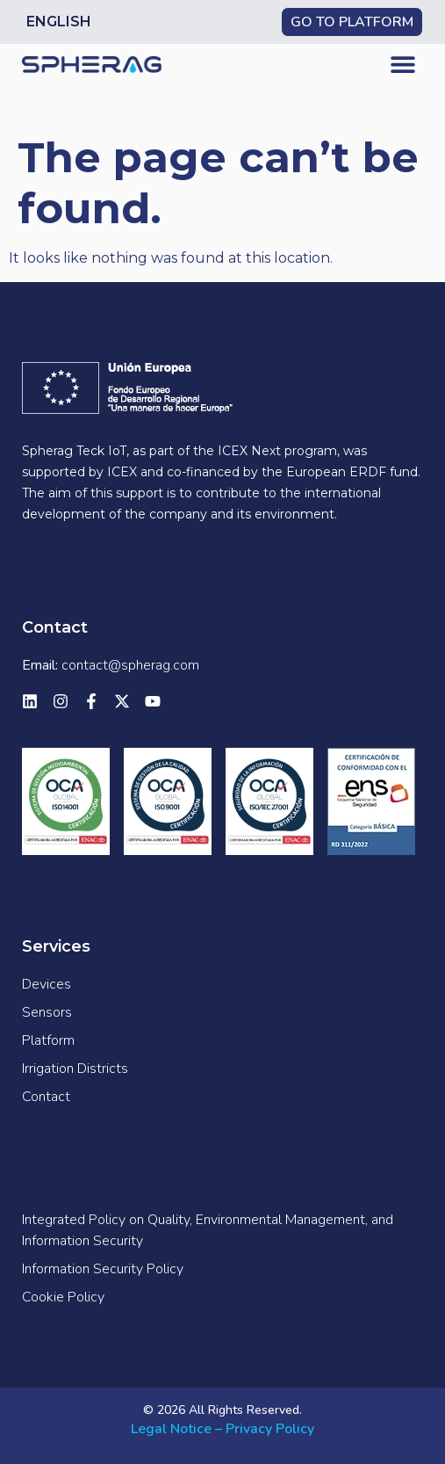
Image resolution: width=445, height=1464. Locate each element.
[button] (403, 63)
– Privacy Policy (264, 1429)
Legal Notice (171, 1429)
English (58, 21)
